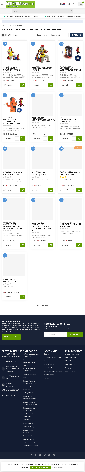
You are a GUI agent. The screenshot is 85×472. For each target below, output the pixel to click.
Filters (76, 35)
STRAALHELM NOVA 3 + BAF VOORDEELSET (70, 174)
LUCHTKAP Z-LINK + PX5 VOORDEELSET (70, 225)
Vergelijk (8, 85)
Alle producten (70, 371)
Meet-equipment (29, 439)
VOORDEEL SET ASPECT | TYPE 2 (42, 69)
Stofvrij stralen (28, 393)
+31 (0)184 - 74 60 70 (12, 377)
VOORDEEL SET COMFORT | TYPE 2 (11, 69)
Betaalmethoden (50, 368)
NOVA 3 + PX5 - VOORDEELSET (9, 281)
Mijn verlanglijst (70, 364)
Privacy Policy (49, 364)
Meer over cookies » (58, 468)
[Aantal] (17, 85)
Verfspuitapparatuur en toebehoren (31, 355)
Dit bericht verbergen (40, 467)
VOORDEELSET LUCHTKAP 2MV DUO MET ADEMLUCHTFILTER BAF (42, 227)
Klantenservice (11, 337)
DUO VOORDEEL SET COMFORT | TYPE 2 (69, 120)
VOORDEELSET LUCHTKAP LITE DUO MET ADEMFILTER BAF (12, 226)
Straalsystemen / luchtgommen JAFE (29, 382)
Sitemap (47, 378)
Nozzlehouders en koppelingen (29, 415)
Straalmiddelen (28, 436)
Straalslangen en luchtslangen (29, 409)
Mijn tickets (69, 361)
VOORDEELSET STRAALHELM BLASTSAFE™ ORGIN (12, 121)
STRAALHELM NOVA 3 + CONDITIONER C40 (13, 174)
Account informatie (72, 354)
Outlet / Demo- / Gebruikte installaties (30, 444)
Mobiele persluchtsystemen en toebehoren (31, 368)
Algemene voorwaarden (52, 358)
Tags (10, 26)
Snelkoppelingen (29, 423)
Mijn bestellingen (71, 358)
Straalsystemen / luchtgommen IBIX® (30, 403)
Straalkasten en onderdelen (28, 431)
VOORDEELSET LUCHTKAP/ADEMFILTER (70, 69)
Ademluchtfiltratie (29, 374)
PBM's (25, 378)
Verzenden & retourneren (53, 371)
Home (3, 26)
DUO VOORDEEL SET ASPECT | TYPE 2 (40, 174)
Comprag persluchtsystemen (29, 361)
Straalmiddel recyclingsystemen (29, 397)
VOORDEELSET (20, 26)
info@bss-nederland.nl (10, 385)
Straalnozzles (27, 420)
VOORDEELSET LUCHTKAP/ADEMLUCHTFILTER (43, 119)
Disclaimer (47, 361)
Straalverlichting (28, 427)
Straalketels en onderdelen (28, 388)
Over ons (47, 354)
